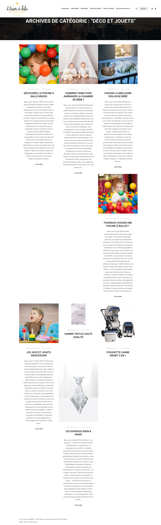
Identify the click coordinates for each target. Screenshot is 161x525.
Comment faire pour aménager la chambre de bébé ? (78, 96)
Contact (143, 9)
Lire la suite (39, 164)
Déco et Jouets (46, 89)
